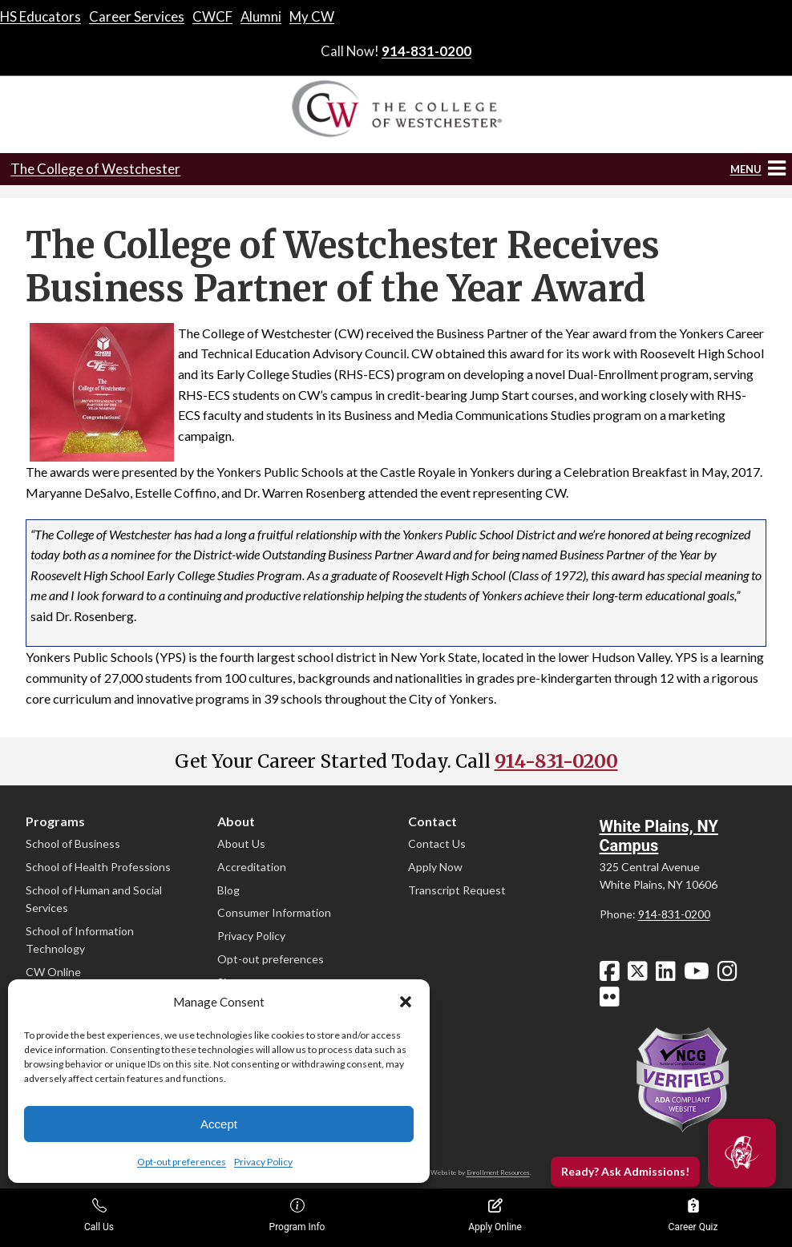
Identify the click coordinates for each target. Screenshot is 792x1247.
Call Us (99, 1215)
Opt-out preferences (181, 1162)
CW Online (53, 972)
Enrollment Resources (498, 1172)
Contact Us (437, 843)
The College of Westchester (95, 168)
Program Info (297, 1215)
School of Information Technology (80, 939)
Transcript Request (457, 890)
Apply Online (495, 1215)
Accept (218, 1124)
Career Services (136, 16)
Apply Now (435, 867)
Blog (228, 890)
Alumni (260, 16)
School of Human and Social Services (94, 898)
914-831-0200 (426, 50)
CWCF (212, 16)
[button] (406, 1002)
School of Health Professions (98, 867)
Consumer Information (274, 912)
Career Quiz (693, 1215)
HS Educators (40, 16)
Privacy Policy (263, 1162)
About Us (241, 843)
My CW (311, 16)
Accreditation (251, 867)
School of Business (73, 843)
